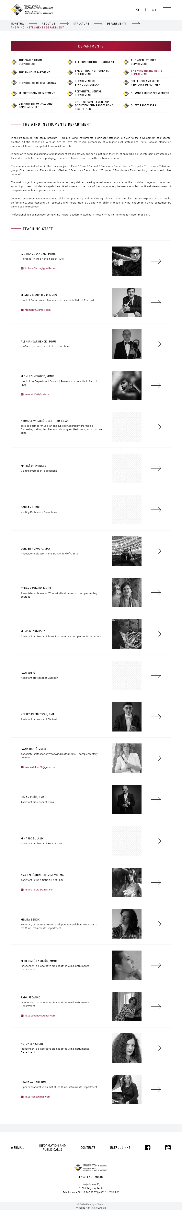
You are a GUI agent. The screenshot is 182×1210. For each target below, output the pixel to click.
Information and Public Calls (52, 1147)
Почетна (17, 23)
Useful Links (120, 1147)
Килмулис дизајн (96, 1207)
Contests (88, 1147)
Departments (117, 23)
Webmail (17, 1147)
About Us (48, 23)
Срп (154, 10)
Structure (81, 23)
